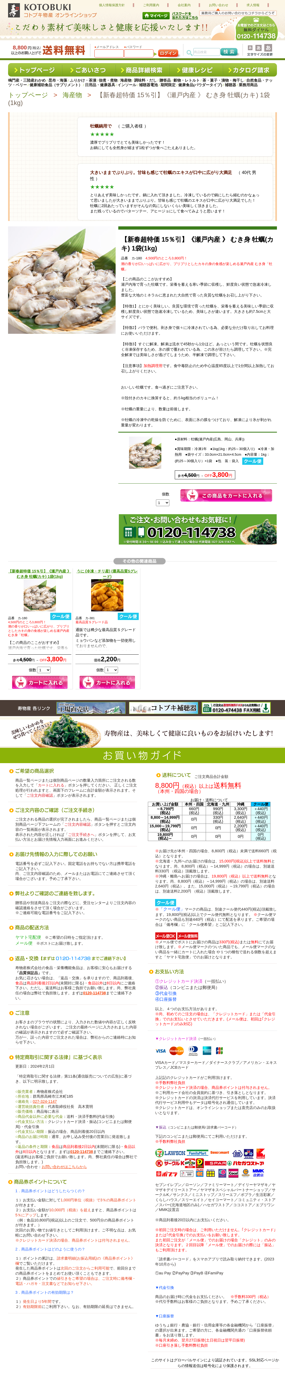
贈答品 (165, 80)
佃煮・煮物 (108, 80)
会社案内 (184, 5)
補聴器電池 (148, 85)
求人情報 (253, 5)
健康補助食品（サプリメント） (56, 85)
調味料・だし (145, 80)
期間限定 (168, 85)
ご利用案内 (151, 5)
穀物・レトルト (186, 80)
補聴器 (230, 85)
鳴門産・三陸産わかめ (27, 80)
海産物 (125, 80)
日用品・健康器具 (100, 85)
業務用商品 (248, 85)
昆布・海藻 (57, 80)
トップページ (28, 95)
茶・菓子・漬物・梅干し (223, 80)
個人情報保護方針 (112, 5)
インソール (126, 85)
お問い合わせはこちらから (64, 1167)
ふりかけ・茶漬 (83, 80)
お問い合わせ (218, 5)
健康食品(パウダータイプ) (200, 85)
